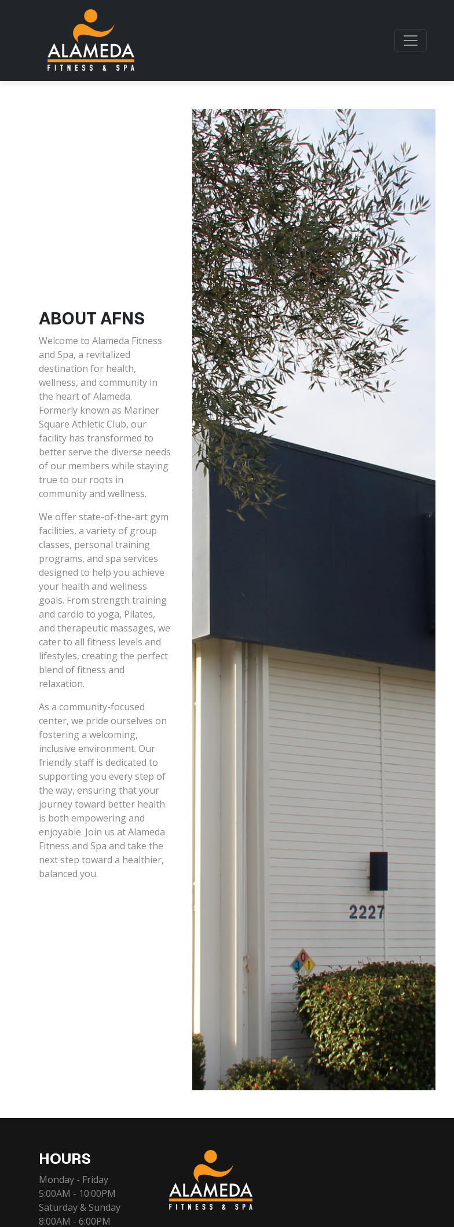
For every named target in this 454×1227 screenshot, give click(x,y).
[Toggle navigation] (410, 40)
